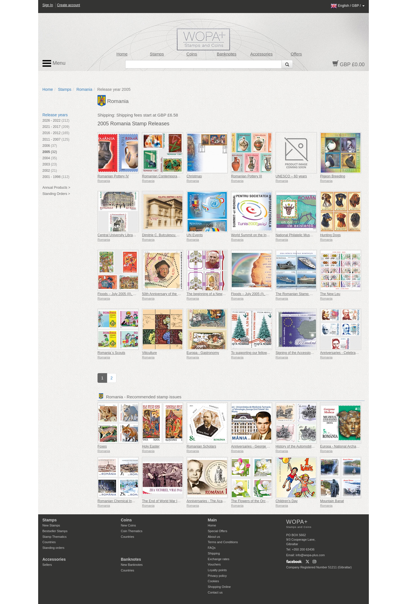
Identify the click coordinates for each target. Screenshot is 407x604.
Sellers (47, 564)
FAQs (212, 547)
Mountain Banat (332, 501)
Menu (54, 63)
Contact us (215, 592)
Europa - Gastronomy (203, 353)
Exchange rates (218, 559)
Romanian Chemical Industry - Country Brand (132, 501)
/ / (348, 6)
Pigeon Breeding (332, 176)
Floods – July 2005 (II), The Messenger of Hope (133, 294)
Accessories (261, 54)
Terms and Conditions (223, 542)
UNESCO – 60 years (291, 176)
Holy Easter (150, 446)
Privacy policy (217, 575)
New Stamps (51, 525)
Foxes (102, 446)
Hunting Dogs (330, 235)
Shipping (214, 553)
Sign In (47, 5)
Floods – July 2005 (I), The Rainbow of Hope (264, 294)
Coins (192, 54)
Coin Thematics (131, 531)
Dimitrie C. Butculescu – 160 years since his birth (179, 235)
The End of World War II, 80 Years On (170, 501)
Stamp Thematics (54, 536)
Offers (296, 54)
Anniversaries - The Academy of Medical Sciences (224, 501)
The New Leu (330, 294)
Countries (49, 542)
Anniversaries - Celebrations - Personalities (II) (355, 353)
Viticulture (149, 353)
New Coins (128, 525)
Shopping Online (219, 586)
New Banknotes (132, 564)
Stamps (157, 54)
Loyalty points (217, 570)
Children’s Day (287, 501)
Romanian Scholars (201, 446)
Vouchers (214, 564)
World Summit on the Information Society (262, 235)
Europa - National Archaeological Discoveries (354, 446)
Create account (68, 5)
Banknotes (226, 54)
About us (214, 536)
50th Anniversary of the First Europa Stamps (175, 294)
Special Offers (217, 531)
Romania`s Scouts (111, 353)
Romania (84, 89)
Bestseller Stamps (55, 531)
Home (121, 54)
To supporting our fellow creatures (256, 353)
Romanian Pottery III (246, 176)
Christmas (194, 176)
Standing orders (53, 547)
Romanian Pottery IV (113, 176)
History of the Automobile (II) (297, 446)
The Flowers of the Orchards (252, 501)
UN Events (195, 235)
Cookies (213, 581)
